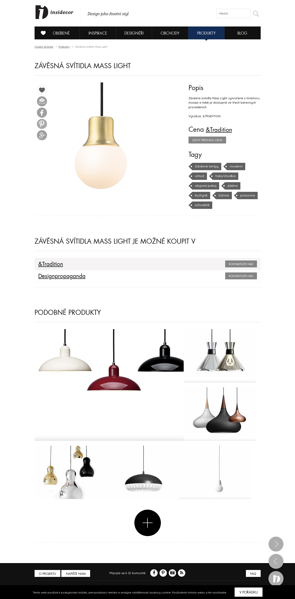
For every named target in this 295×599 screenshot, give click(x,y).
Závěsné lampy (206, 166)
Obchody (170, 33)
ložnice (223, 195)
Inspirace (97, 33)
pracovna (247, 195)
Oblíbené (53, 32)
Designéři (134, 33)
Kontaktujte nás (241, 264)
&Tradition (220, 130)
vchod (199, 176)
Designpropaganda (60, 276)
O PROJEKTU (47, 574)
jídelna (231, 185)
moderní (234, 166)
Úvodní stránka (44, 46)
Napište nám (77, 574)
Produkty (206, 33)
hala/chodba (224, 176)
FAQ (253, 574)
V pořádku (248, 592)
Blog (242, 33)
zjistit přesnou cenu (207, 140)
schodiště (201, 205)
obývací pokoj (205, 185)
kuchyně (201, 195)
